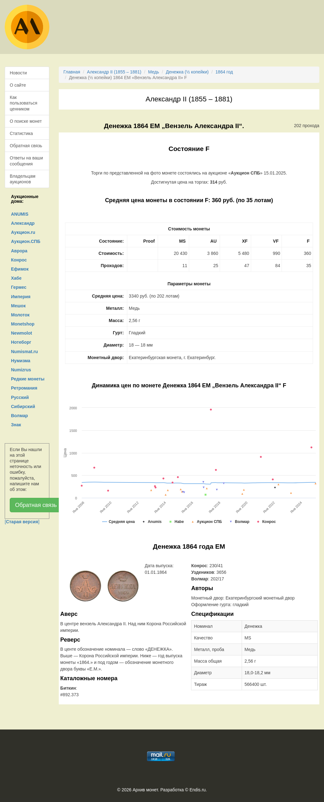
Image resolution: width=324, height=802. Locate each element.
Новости (18, 72)
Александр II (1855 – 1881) (114, 71)
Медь (153, 71)
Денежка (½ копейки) (187, 71)
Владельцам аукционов (23, 179)
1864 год (224, 71)
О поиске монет (26, 121)
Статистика (21, 133)
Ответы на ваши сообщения (26, 160)
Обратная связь (26, 145)
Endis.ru (197, 789)
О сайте (18, 85)
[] (22, 521)
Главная (71, 71)
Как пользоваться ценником (23, 103)
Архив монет (145, 789)
